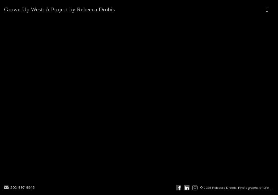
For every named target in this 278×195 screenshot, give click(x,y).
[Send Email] (6, 188)
